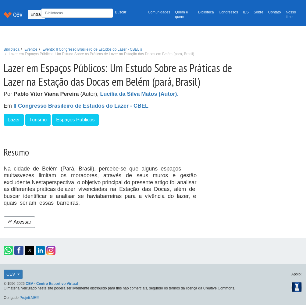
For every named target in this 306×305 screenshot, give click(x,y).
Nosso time (291, 14)
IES (246, 12)
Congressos (228, 12)
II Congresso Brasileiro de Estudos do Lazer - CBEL (80, 106)
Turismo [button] (38, 119)
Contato (274, 12)
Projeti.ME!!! (29, 298)
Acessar (19, 221)
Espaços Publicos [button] (75, 119)
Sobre (258, 12)
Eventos (30, 49)
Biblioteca (206, 12)
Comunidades (159, 12)
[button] (8, 250)
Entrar (36, 14)
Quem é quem (181, 14)
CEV (11, 274)
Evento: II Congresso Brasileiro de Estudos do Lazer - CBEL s (92, 49)
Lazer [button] (14, 119)
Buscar (120, 12)
